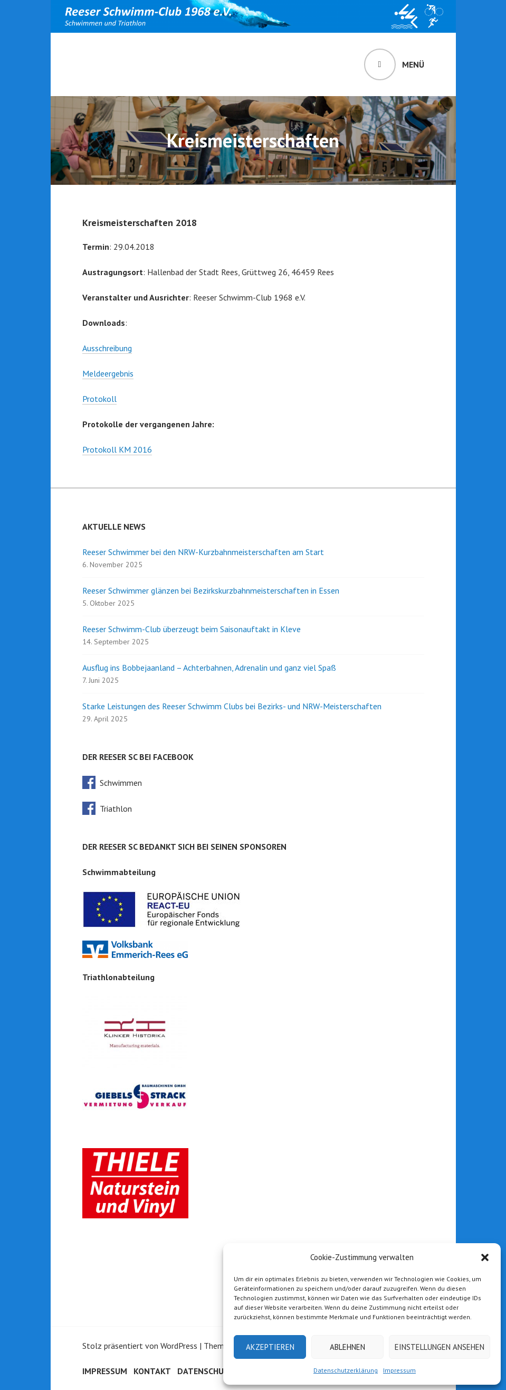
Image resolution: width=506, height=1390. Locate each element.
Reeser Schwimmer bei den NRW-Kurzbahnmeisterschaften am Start (203, 552)
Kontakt (152, 1371)
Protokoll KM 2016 (117, 449)
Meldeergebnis (107, 373)
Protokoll (99, 398)
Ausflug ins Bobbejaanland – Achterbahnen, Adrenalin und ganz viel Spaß (209, 667)
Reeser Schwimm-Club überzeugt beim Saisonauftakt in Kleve (191, 629)
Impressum (399, 1370)
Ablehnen (347, 1347)
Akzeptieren (270, 1347)
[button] (485, 1257)
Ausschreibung (107, 348)
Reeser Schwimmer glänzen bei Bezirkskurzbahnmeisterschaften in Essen (210, 590)
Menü (413, 64)
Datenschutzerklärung (345, 1370)
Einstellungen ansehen (439, 1347)
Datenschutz (205, 1371)
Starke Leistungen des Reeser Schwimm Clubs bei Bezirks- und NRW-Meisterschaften (231, 706)
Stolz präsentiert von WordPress (139, 1345)
